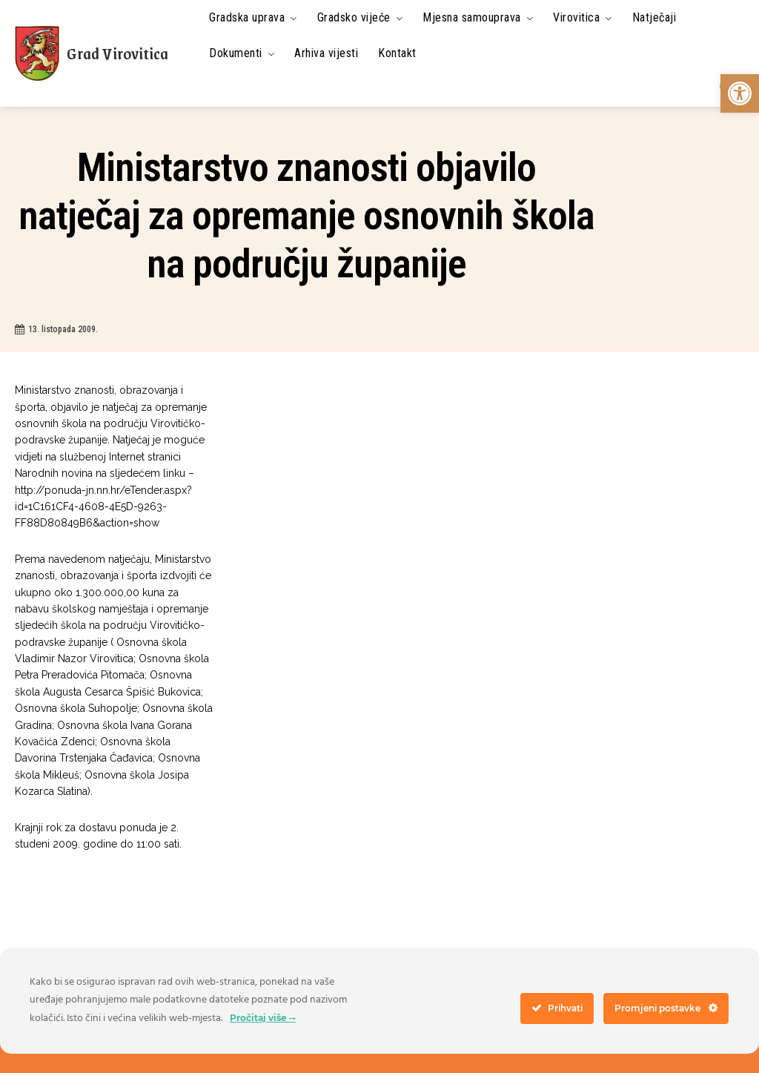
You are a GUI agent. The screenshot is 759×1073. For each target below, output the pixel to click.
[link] (739, 93)
